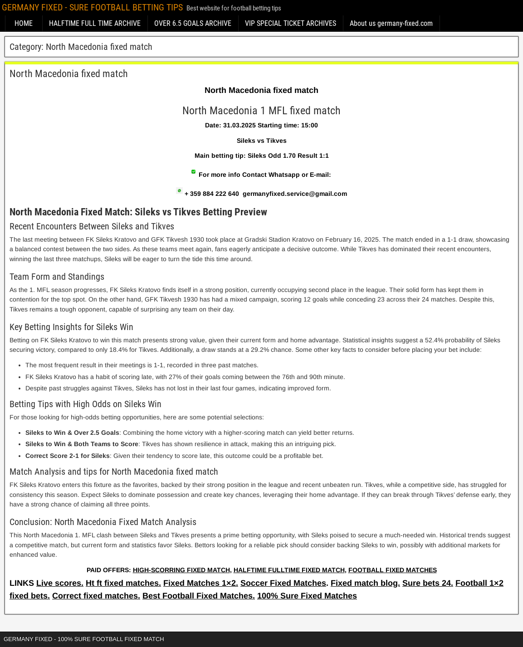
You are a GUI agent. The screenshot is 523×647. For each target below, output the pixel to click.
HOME (24, 23)
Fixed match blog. (365, 583)
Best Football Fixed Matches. (198, 595)
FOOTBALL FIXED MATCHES (392, 570)
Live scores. (59, 583)
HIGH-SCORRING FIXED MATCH (181, 570)
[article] (261, 331)
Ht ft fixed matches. (123, 583)
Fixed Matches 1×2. (200, 583)
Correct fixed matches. (96, 595)
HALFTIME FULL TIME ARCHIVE (95, 23)
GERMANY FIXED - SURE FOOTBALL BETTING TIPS (92, 7)
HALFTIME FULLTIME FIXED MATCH (289, 570)
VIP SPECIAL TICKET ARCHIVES (290, 23)
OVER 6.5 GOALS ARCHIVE (192, 23)
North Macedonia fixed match (69, 73)
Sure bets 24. (427, 583)
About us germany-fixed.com (391, 23)
